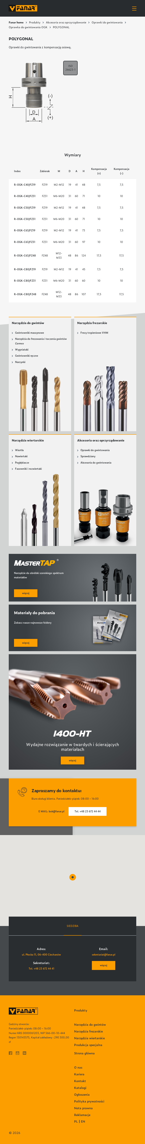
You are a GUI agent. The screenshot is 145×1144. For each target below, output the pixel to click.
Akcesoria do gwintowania (95, 462)
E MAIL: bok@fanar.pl (51, 811)
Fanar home (16, 22)
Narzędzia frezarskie (92, 323)
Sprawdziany (87, 456)
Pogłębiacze (22, 462)
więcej (103, 965)
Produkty (34, 22)
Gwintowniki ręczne (26, 356)
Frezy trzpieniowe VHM (94, 333)
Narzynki (20, 362)
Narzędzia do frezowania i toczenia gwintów (41, 341)
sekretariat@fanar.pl (103, 954)
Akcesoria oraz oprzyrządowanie (66, 22)
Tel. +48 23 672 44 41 (41, 968)
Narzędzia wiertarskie (28, 440)
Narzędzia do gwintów (28, 323)
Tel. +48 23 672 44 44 (88, 811)
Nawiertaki (21, 456)
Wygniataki (21, 349)
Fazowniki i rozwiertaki (28, 469)
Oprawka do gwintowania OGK (28, 27)
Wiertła (19, 450)
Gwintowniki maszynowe (29, 333)
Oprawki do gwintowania (107, 22)
